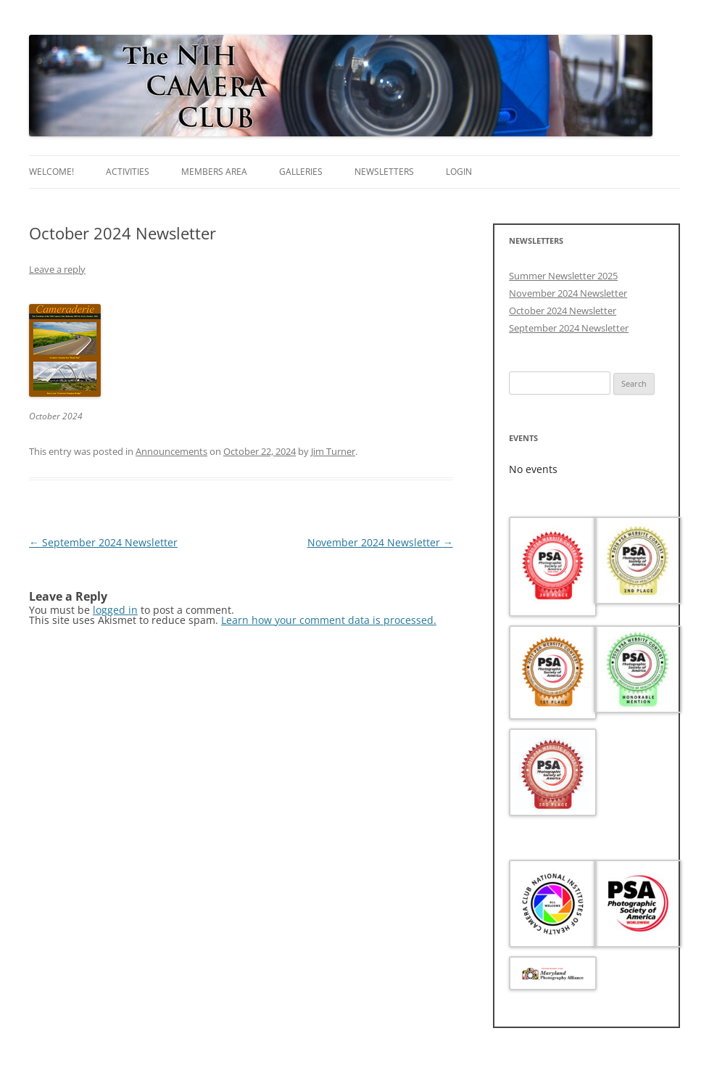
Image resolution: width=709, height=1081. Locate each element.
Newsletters (384, 171)
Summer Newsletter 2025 (563, 275)
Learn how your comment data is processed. (328, 620)
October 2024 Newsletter (562, 310)
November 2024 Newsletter (380, 542)
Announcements (171, 451)
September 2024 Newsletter (103, 542)
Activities (127, 171)
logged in (115, 610)
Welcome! (51, 171)
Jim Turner (333, 451)
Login (459, 171)
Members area (214, 171)
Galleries (301, 171)
